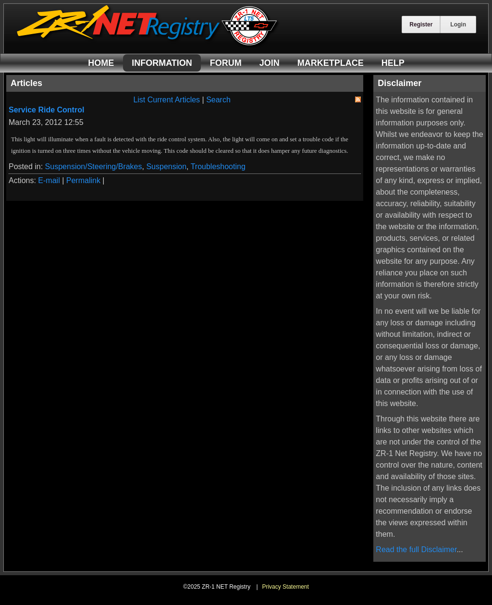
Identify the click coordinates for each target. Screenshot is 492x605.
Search (218, 100)
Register (420, 24)
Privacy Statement (285, 586)
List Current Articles (166, 100)
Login (458, 24)
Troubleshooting (218, 166)
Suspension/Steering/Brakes (93, 166)
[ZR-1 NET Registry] (148, 45)
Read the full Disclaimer (416, 549)
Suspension (166, 166)
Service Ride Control (46, 110)
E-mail (49, 180)
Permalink (83, 180)
